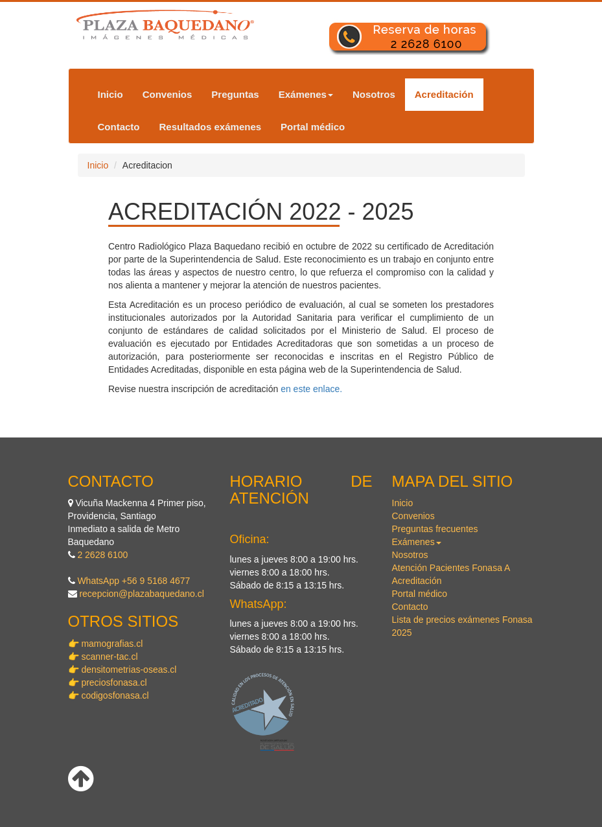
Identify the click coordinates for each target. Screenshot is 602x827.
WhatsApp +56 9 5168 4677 (133, 581)
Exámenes (306, 94)
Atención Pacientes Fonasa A (451, 568)
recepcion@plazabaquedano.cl (141, 593)
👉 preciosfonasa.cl (107, 682)
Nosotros (374, 94)
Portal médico (313, 126)
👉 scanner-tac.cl (103, 656)
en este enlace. (311, 389)
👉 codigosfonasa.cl (108, 695)
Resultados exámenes (210, 126)
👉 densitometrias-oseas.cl (122, 669)
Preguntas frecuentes (435, 529)
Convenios (167, 94)
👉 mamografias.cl (105, 643)
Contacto (119, 126)
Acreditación (444, 94)
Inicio (110, 94)
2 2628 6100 (102, 555)
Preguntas (235, 94)
